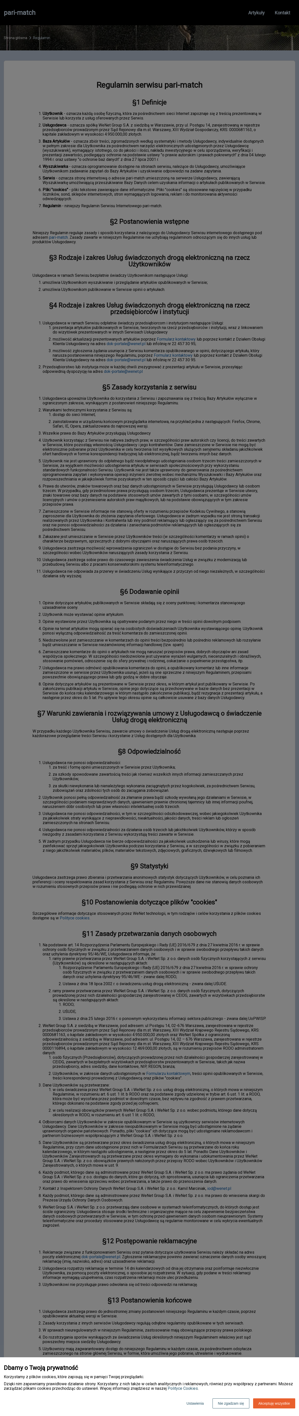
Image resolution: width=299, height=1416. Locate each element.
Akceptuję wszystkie (274, 1403)
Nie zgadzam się (231, 1403)
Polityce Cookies (183, 1388)
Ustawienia (195, 1403)
